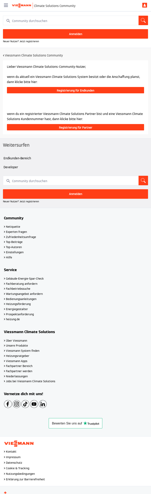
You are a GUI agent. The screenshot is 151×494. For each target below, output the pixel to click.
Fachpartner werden (19, 371)
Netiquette (13, 226)
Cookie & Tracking (17, 468)
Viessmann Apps (16, 361)
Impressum (13, 457)
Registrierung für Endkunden (75, 90)
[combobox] (75, 20)
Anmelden (144, 5)
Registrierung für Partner (75, 127)
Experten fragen (16, 232)
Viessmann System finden (22, 351)
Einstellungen (15, 252)
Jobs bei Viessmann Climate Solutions (30, 381)
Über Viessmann (16, 340)
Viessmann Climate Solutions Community (34, 55)
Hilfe (9, 257)
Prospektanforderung (20, 314)
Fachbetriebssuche (18, 288)
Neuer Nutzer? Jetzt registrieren (21, 41)
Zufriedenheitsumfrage (21, 237)
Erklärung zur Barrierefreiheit (25, 479)
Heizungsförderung (18, 304)
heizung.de (13, 319)
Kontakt (11, 451)
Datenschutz (14, 462)
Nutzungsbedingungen (20, 474)
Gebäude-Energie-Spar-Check (25, 278)
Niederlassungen (17, 376)
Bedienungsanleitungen (21, 299)
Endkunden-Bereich (17, 158)
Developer (11, 167)
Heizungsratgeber (17, 356)
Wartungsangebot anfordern (24, 294)
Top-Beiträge (14, 242)
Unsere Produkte (17, 345)
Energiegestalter (17, 309)
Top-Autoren (14, 247)
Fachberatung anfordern (21, 284)
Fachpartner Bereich (19, 366)
